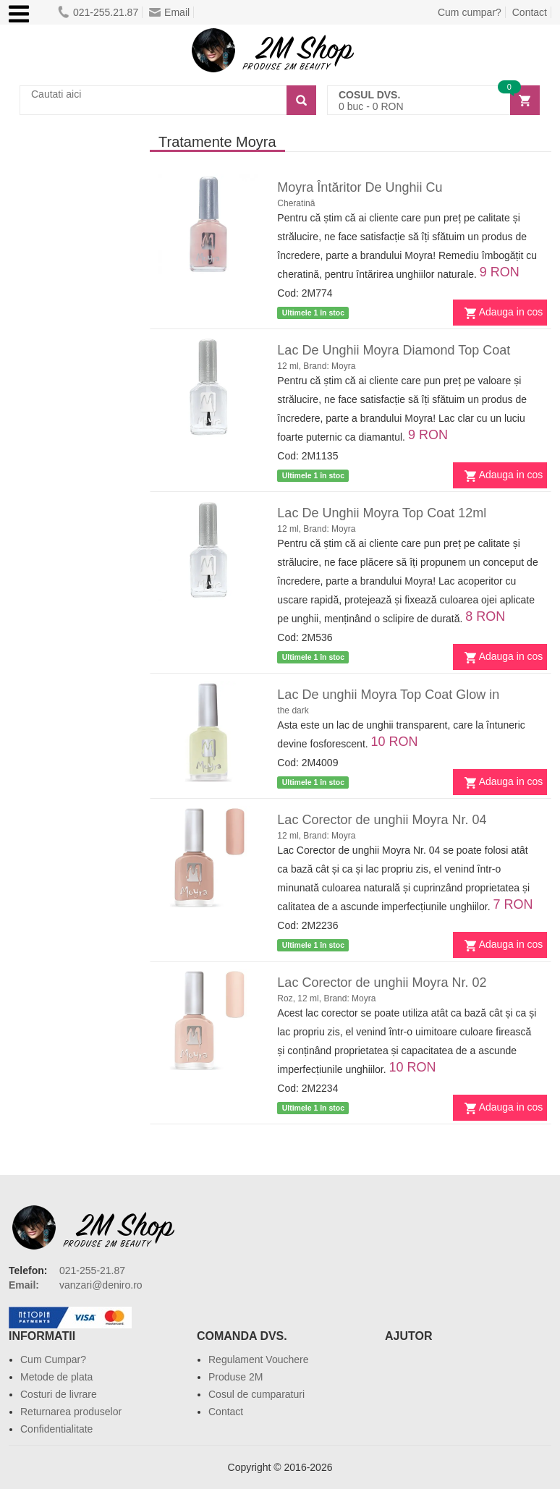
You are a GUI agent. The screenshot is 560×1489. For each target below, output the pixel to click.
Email (169, 12)
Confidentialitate (56, 1429)
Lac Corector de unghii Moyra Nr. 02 (381, 982)
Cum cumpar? (469, 12)
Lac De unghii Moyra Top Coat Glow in (388, 694)
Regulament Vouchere (258, 1359)
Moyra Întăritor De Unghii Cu (359, 187)
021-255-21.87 (92, 1270)
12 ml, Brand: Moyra (316, 366)
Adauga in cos (511, 312)
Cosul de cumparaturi (256, 1394)
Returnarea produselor (71, 1411)
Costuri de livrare (58, 1394)
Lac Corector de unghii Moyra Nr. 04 (381, 820)
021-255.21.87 (98, 12)
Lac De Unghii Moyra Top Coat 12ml (381, 513)
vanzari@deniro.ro (101, 1285)
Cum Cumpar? (53, 1359)
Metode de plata (56, 1377)
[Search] (301, 100)
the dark (292, 710)
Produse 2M (235, 1377)
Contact (529, 12)
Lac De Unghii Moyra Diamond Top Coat (393, 350)
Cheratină (296, 203)
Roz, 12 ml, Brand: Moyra (326, 998)
